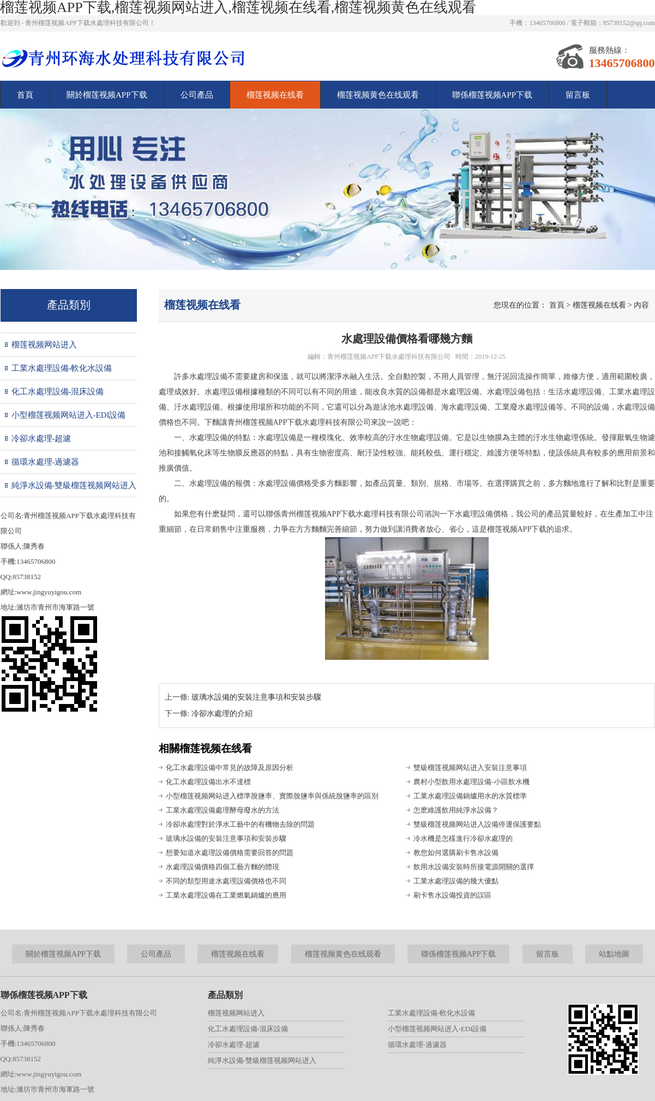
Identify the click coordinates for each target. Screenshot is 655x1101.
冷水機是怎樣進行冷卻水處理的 (463, 838)
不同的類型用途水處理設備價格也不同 (226, 881)
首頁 (25, 95)
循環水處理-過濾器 (45, 462)
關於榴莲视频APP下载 (107, 95)
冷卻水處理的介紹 (222, 713)
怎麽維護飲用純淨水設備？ (455, 810)
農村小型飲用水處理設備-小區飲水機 (471, 782)
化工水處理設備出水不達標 (208, 782)
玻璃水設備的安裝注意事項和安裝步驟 (256, 697)
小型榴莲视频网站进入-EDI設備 (68, 415)
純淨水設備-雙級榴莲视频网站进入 (74, 485)
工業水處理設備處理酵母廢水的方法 (222, 810)
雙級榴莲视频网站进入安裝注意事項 (470, 767)
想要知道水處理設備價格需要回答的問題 (229, 853)
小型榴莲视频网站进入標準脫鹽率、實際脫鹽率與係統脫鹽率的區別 (272, 796)
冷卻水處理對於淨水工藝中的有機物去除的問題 (240, 824)
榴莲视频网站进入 (44, 344)
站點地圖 (614, 954)
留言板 (578, 95)
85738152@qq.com (629, 23)
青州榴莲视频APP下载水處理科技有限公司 (388, 356)
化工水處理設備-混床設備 (57, 391)
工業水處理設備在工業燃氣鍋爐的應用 (226, 895)
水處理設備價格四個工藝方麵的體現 (222, 867)
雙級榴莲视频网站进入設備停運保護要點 (477, 824)
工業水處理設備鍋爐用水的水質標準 (470, 796)
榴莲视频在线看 (275, 95)
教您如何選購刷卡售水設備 (455, 853)
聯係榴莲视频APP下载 (492, 95)
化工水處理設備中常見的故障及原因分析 (229, 767)
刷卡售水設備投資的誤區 (452, 895)
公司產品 (197, 95)
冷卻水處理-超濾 (41, 438)
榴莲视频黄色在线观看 (378, 95)
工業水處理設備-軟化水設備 (61, 368)
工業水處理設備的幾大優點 (455, 881)
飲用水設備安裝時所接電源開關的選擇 (473, 867)
